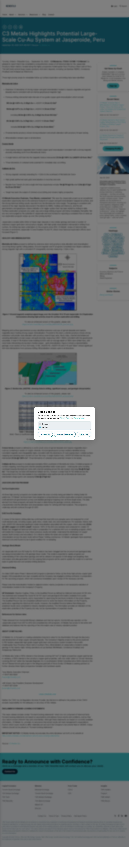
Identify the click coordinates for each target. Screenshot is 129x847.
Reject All (83, 434)
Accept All (45, 434)
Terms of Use (79, 418)
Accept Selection (65, 434)
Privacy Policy (65, 418)
